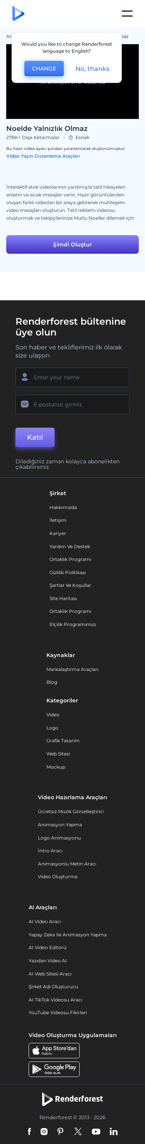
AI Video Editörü (48, 947)
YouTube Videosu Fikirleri (58, 1012)
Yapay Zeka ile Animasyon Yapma (68, 935)
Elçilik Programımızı (72, 624)
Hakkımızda (63, 507)
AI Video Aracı (45, 921)
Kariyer (57, 533)
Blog (51, 682)
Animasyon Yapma (60, 824)
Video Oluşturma (57, 876)
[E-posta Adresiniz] (72, 404)
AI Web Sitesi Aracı (50, 974)
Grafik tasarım (63, 740)
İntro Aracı (50, 850)
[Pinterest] (60, 1132)
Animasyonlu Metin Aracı (67, 864)
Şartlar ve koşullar (70, 585)
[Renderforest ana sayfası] (18, 13)
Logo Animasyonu (59, 838)
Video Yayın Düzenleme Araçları (43, 156)
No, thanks (92, 68)
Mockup (55, 767)
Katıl (35, 437)
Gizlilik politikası (67, 572)
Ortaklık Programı (70, 559)
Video (53, 714)
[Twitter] (77, 1132)
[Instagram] (44, 1132)
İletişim (58, 520)
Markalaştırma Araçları (72, 669)
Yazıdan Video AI (48, 960)
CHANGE (44, 68)
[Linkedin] (114, 1132)
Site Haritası (63, 598)
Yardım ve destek (69, 546)
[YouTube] (96, 1132)
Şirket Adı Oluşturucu (53, 986)
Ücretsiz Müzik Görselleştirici (71, 811)
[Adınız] (72, 377)
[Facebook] (29, 1132)
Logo (52, 728)
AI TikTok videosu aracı (55, 1000)
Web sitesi (58, 754)
